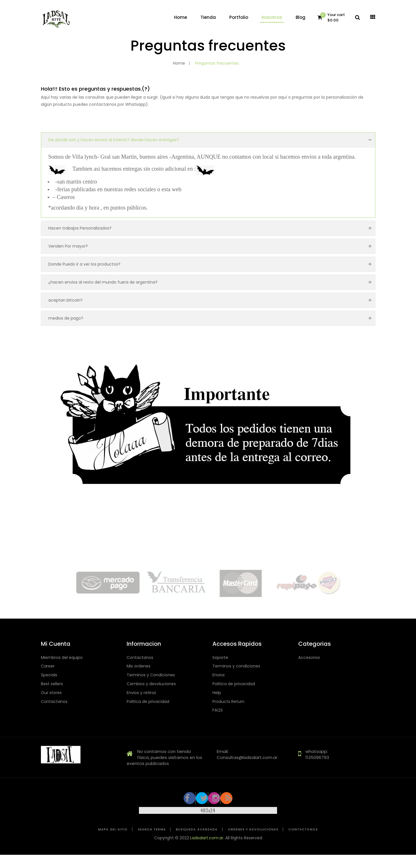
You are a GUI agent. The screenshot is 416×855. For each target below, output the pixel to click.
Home (179, 63)
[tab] (208, 139)
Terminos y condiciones (236, 666)
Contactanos (54, 701)
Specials (49, 675)
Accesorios (309, 657)
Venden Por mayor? (68, 246)
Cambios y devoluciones (151, 683)
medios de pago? (65, 318)
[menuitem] (180, 17)
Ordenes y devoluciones (253, 829)
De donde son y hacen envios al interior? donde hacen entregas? (113, 140)
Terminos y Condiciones (151, 675)
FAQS (217, 710)
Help (216, 692)
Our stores (51, 692)
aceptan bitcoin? (65, 300)
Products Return (228, 701)
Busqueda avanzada (197, 829)
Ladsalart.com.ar (206, 838)
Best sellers (52, 683)
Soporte (220, 657)
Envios (218, 675)
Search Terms (152, 829)
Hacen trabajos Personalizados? (80, 228)
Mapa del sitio (113, 829)
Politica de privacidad (148, 701)
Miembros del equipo (62, 657)
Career (48, 666)
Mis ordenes (138, 666)
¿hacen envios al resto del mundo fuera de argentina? (103, 282)
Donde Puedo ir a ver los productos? (84, 264)
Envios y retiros (141, 692)
